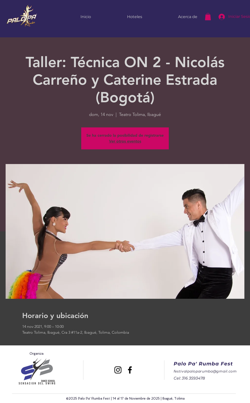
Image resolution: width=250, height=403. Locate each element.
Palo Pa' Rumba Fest (203, 364)
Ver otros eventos (125, 141)
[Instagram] (118, 370)
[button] (208, 16)
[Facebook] (130, 370)
